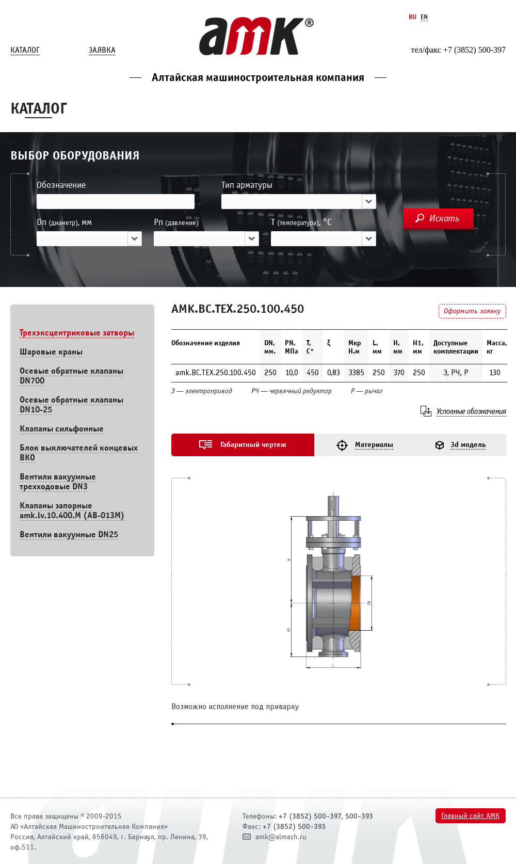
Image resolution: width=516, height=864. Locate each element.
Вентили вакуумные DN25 (69, 534)
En (424, 17)
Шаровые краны (51, 352)
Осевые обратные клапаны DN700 (71, 376)
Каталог (25, 50)
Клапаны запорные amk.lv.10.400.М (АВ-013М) (72, 510)
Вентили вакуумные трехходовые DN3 (58, 481)
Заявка (102, 50)
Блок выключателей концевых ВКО (79, 452)
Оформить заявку (472, 311)
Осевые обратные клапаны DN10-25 (71, 404)
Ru (412, 17)
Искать (444, 218)
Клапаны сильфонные (62, 429)
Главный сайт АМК (470, 815)
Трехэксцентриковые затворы (77, 333)
